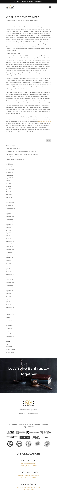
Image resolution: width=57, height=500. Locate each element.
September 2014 (10, 255)
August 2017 (9, 178)
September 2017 (10, 175)
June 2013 (8, 296)
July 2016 (8, 213)
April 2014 (8, 269)
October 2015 (9, 219)
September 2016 (10, 208)
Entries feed (9, 346)
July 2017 (8, 180)
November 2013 (10, 282)
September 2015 (10, 222)
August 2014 (9, 257)
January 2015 (9, 244)
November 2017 (10, 169)
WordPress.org (10, 352)
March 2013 (9, 304)
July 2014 (8, 260)
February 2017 (9, 194)
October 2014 (9, 252)
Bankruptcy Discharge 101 (13, 148)
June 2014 (8, 263)
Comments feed (10, 349)
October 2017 (9, 172)
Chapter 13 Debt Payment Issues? (15, 159)
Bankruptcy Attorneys (44, 121)
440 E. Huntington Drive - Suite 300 (28, 487)
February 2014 (10, 274)
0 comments (33, 20)
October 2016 (9, 205)
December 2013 (10, 280)
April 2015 (8, 235)
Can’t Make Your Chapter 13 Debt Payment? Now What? (21, 151)
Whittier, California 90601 (28, 466)
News (7, 331)
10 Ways (8, 317)
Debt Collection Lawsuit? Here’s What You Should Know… (22, 154)
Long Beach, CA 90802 (28, 478)
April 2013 (8, 301)
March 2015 (9, 238)
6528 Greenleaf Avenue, (28, 463)
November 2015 (10, 216)
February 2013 (10, 307)
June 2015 (8, 230)
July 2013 (8, 293)
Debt (7, 323)
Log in (7, 344)
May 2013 (8, 299)
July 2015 (8, 227)
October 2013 (9, 285)
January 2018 (9, 167)
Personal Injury (10, 334)
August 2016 (9, 211)
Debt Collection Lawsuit (12, 157)
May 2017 (8, 186)
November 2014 (10, 249)
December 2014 (10, 246)
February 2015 (10, 241)
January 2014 (9, 277)
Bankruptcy (9, 320)
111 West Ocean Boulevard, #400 (28, 475)
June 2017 (8, 183)
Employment (9, 325)
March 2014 (9, 271)
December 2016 (10, 200)
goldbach (10, 20)
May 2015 (8, 233)
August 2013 (9, 290)
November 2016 (10, 202)
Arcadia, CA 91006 (28, 490)
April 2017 (8, 189)
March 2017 (9, 191)
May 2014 (8, 266)
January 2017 (9, 197)
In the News (9, 328)
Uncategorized (25, 20)
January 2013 (9, 310)
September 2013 (10, 288)
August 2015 (9, 224)
